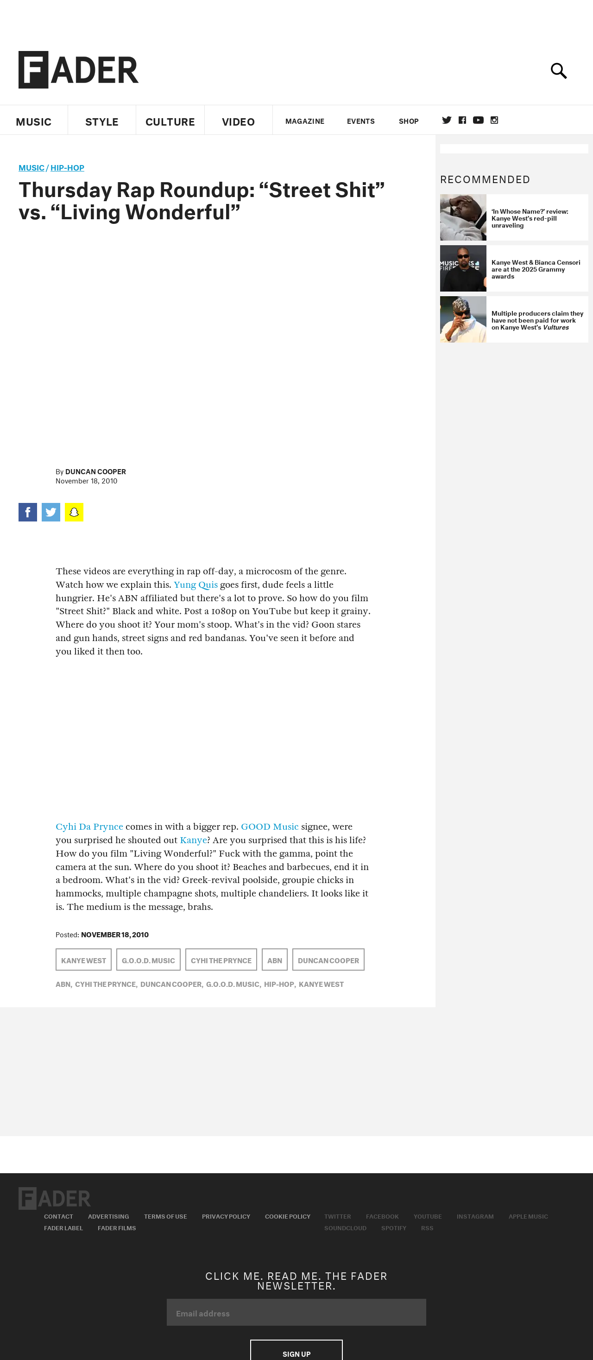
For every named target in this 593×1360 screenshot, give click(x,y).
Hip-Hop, (280, 983)
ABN (274, 959)
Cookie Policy (287, 1215)
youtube (478, 120)
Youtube (428, 1215)
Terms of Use (165, 1215)
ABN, (64, 983)
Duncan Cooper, (171, 983)
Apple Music (528, 1215)
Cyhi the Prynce (221, 959)
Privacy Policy (226, 1215)
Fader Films (117, 1227)
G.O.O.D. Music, (233, 983)
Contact (58, 1215)
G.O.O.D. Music (148, 959)
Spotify (393, 1227)
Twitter (447, 120)
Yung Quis (196, 584)
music (31, 166)
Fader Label (63, 1227)
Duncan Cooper (95, 470)
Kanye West (83, 959)
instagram (494, 120)
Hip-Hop (67, 166)
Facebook (382, 1215)
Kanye (193, 840)
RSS (427, 1227)
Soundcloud (345, 1227)
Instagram (475, 1215)
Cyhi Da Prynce (89, 826)
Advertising (108, 1215)
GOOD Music (270, 826)
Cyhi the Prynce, (106, 983)
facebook (462, 120)
